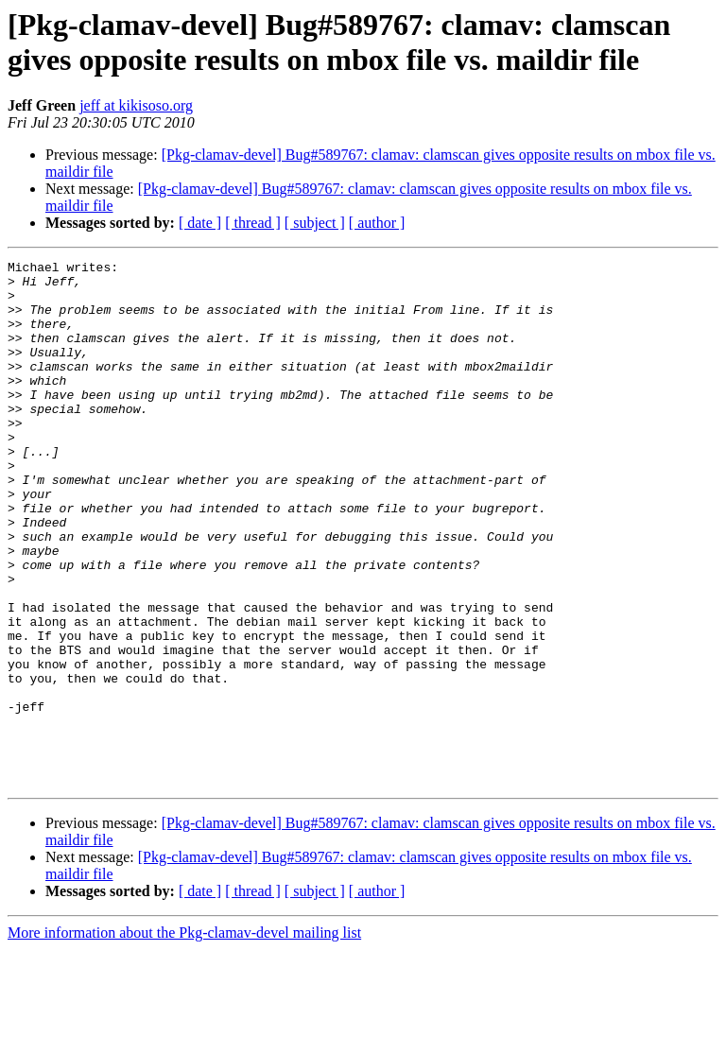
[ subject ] (315, 223)
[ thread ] (253, 223)
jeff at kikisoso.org (136, 105)
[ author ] (377, 223)
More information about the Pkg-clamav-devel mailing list (184, 1037)
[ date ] (200, 223)
